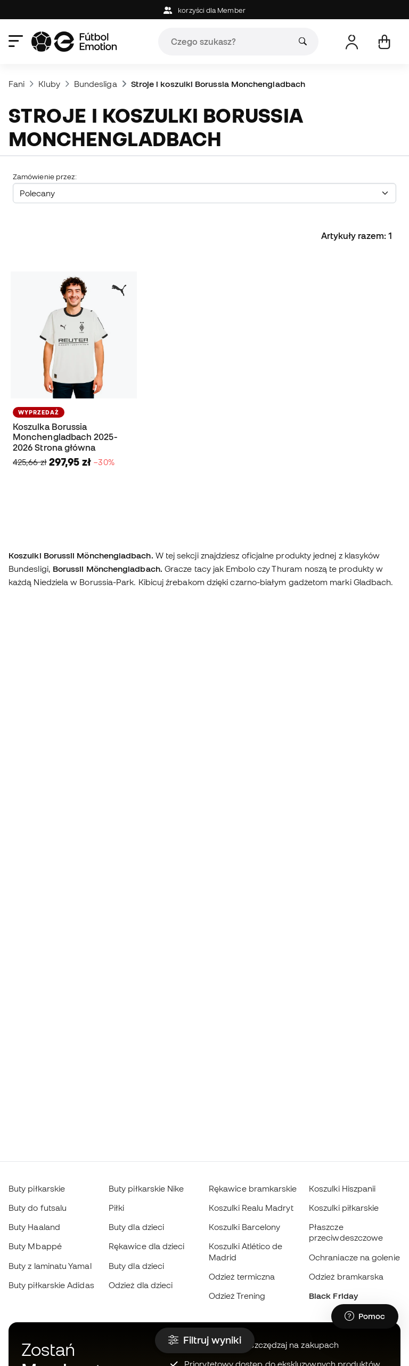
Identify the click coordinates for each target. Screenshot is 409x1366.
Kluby (49, 84)
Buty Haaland (34, 1227)
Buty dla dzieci (136, 1227)
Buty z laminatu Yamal (50, 1266)
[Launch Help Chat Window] (364, 1316)
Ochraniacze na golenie (354, 1257)
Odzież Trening (237, 1295)
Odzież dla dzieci (141, 1285)
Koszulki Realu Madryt (251, 1207)
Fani (16, 84)
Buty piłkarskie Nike (146, 1188)
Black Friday (333, 1295)
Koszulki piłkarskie (344, 1207)
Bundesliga (95, 84)
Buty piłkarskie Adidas (51, 1285)
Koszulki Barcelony (244, 1227)
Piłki (116, 1207)
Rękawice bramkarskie (253, 1188)
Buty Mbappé (35, 1246)
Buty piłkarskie (37, 1188)
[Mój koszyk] (384, 42)
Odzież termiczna (242, 1276)
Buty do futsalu (38, 1207)
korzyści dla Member (204, 10)
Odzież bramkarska (346, 1276)
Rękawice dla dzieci (146, 1246)
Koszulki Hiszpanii (342, 1188)
